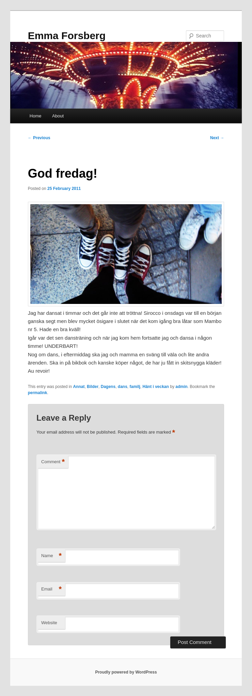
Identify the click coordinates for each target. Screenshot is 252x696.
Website (49, 622)
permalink (37, 392)
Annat (78, 386)
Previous (39, 137)
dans (122, 386)
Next (217, 137)
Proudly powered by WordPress (126, 672)
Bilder (92, 386)
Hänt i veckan (156, 386)
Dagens (108, 386)
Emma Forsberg (67, 35)
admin (181, 386)
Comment (53, 462)
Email (51, 589)
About (58, 115)
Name (51, 556)
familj (134, 386)
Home (36, 115)
